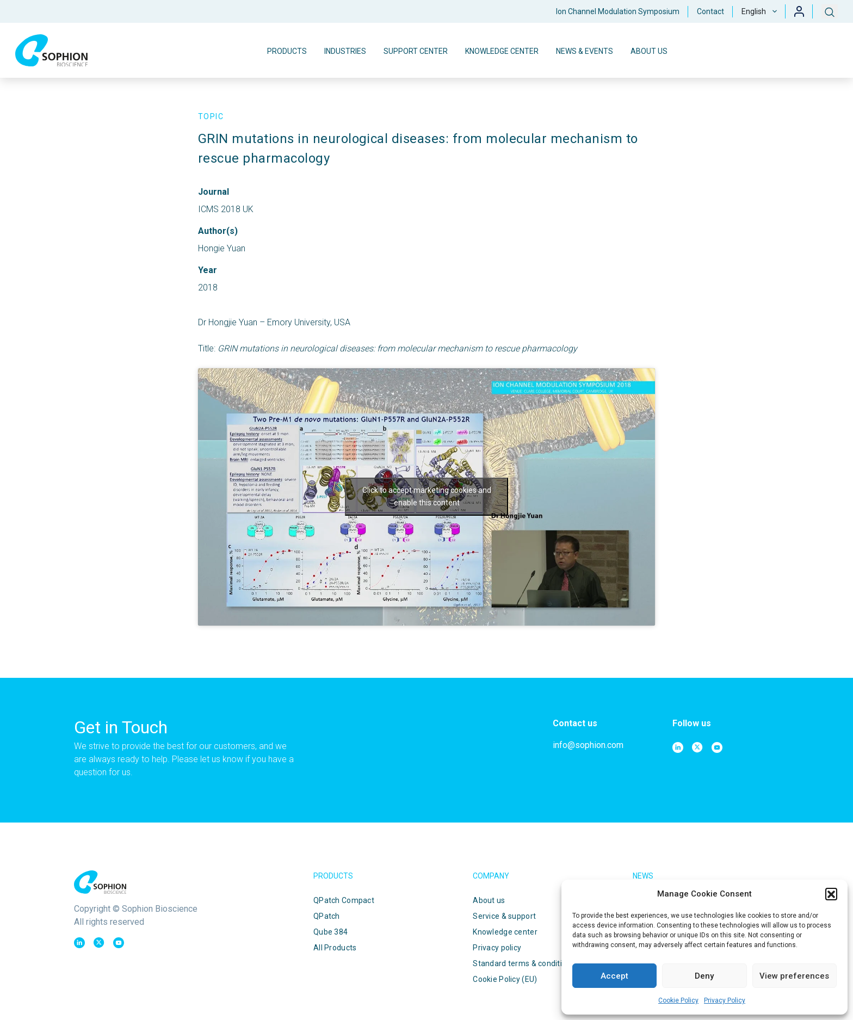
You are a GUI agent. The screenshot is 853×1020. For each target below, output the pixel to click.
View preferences (794, 976)
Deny (704, 976)
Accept (614, 976)
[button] (831, 893)
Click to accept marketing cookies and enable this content (426, 496)
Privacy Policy (724, 1000)
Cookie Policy (678, 1000)
